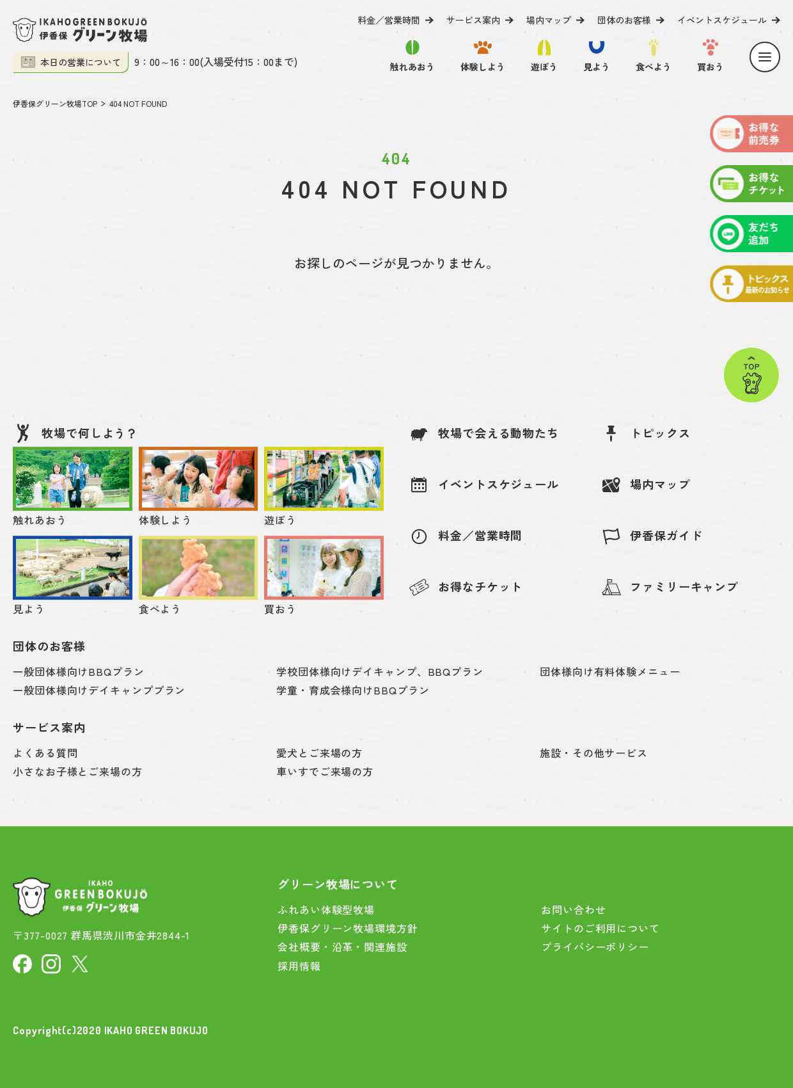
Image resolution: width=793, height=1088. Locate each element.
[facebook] (22, 962)
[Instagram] (51, 962)
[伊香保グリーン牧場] (80, 30)
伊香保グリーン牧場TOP (55, 103)
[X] (80, 962)
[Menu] (765, 57)
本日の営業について (70, 62)
